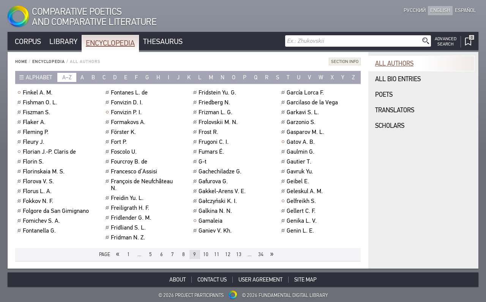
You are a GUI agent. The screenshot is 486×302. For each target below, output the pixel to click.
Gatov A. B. (302, 141)
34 (261, 254)
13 (238, 254)
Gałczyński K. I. (219, 201)
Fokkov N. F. (39, 201)
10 (205, 254)
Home (21, 61)
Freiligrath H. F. (131, 207)
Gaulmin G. (301, 151)
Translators (394, 110)
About (177, 279)
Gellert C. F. (302, 211)
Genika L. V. (303, 220)
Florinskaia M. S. (44, 171)
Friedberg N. (215, 102)
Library (63, 41)
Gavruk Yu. (301, 171)
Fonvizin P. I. (127, 112)
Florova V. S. (39, 181)
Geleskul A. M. (306, 191)
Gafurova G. (214, 181)
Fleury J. (34, 141)
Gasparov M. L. (306, 132)
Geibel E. (299, 181)
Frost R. (209, 132)
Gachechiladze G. (221, 171)
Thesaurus (163, 41)
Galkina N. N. (216, 211)
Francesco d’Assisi (135, 171)
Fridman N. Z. (129, 237)
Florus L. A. (38, 191)
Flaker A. (35, 122)
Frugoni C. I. (214, 141)
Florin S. (34, 161)
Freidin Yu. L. (128, 198)
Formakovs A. (129, 122)
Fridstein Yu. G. (218, 92)
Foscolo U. (125, 151)
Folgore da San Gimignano (57, 211)
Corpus (28, 41)
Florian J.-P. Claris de (50, 151)
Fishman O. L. (41, 102)
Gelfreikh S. (302, 201)
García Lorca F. (306, 92)
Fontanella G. (40, 230)
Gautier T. (300, 161)
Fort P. (120, 141)
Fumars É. (212, 151)
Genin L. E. (301, 230)
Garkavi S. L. (304, 112)
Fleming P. (36, 132)
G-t (203, 161)
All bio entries (398, 79)
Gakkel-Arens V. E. (223, 191)
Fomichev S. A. (42, 220)
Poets (384, 95)
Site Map (305, 279)
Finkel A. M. (38, 92)
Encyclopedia (110, 43)
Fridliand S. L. (129, 227)
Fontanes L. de (130, 92)
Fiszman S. (37, 112)
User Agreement (260, 279)
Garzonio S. (302, 122)
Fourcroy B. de (130, 161)
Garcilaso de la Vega (313, 102)
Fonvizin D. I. (128, 102)
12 (227, 254)
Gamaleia (211, 220)
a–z (67, 77)
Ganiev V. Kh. (216, 230)
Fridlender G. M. (132, 217)
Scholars (389, 126)
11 (216, 254)
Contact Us (212, 279)
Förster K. (124, 132)
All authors (394, 64)
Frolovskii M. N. (219, 122)
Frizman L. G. (216, 112)
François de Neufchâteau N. (142, 185)
